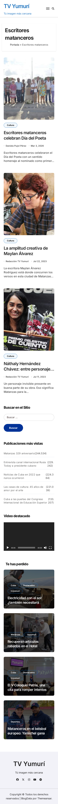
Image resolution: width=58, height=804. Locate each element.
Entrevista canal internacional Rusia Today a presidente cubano (25, 464)
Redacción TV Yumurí (17, 261)
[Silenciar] (45, 547)
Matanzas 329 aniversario (19, 453)
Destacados (29, 585)
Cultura (10, 125)
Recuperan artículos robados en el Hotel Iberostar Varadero (23, 645)
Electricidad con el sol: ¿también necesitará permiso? (25, 602)
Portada (14, 44)
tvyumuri (15, 591)
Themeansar (44, 798)
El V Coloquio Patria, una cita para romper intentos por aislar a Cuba (27, 689)
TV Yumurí (16, 6)
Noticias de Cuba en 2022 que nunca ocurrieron (22, 476)
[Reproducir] (7, 547)
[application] (29, 536)
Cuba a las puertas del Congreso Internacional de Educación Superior (25, 501)
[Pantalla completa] (50, 547)
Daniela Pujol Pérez (16, 145)
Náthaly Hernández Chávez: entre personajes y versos (28, 369)
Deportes (15, 721)
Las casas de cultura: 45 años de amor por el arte (23, 488)
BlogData (26, 798)
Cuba (13, 585)
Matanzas (15, 634)
